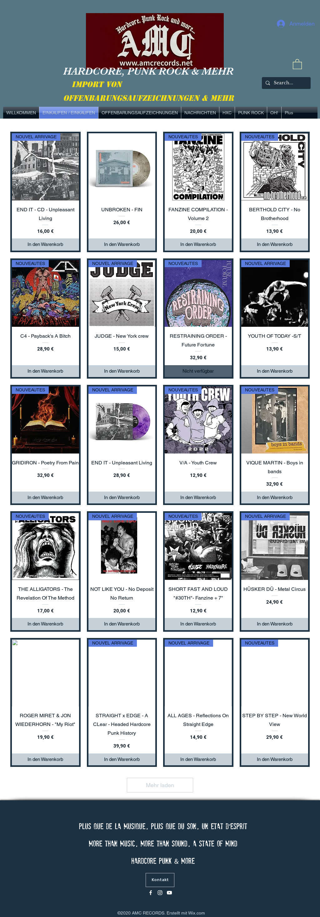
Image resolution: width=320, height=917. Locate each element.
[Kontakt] (160, 880)
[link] (297, 63)
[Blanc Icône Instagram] (160, 893)
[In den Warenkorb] (45, 244)
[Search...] (286, 83)
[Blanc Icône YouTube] (169, 893)
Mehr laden (160, 785)
